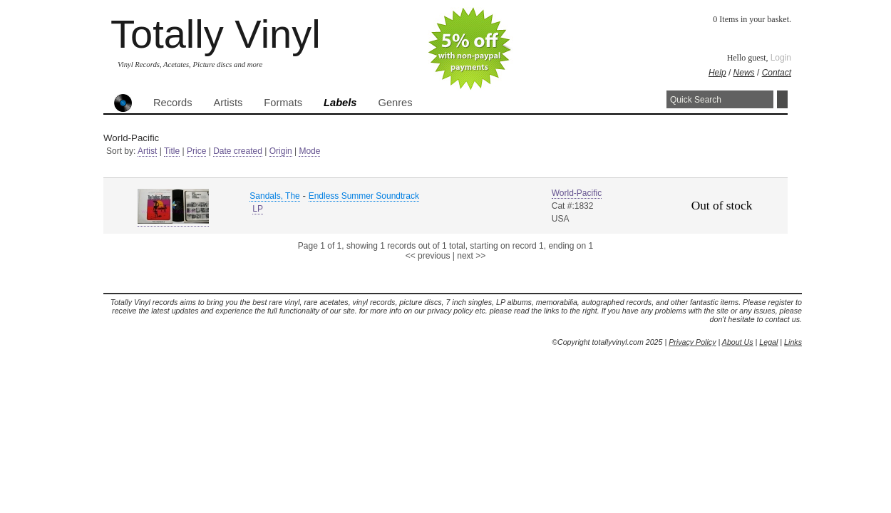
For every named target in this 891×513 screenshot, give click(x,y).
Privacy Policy (692, 342)
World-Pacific (577, 193)
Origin (280, 151)
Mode (309, 151)
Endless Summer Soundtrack (364, 196)
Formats (283, 102)
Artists (228, 102)
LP (257, 209)
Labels (340, 102)
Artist (147, 151)
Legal (768, 342)
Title (172, 151)
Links (793, 342)
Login (781, 58)
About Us (737, 342)
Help (717, 73)
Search (782, 99)
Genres (395, 102)
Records (172, 102)
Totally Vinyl (215, 33)
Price (196, 151)
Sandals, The (274, 196)
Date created (237, 151)
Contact (776, 73)
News (744, 73)
